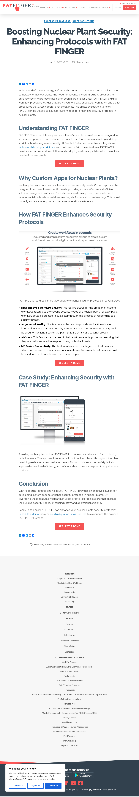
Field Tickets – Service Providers (69, 681)
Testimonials (69, 677)
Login (118, 8)
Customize (18, 786)
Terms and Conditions (69, 641)
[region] (35, 778)
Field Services (69, 737)
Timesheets (69, 690)
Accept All (53, 786)
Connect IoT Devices (69, 597)
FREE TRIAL (129, 8)
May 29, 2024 (82, 62)
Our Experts (70, 630)
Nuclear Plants (84, 545)
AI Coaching (70, 602)
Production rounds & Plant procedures (69, 732)
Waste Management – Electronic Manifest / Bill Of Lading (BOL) (70, 714)
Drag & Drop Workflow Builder (69, 579)
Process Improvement (57, 21)
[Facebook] (80, 783)
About (105, 8)
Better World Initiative (69, 613)
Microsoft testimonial (70, 672)
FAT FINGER (70, 545)
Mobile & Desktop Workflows (69, 584)
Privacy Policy (69, 647)
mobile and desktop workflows (37, 147)
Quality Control (69, 718)
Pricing (82, 8)
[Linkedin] (66, 783)
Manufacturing (69, 741)
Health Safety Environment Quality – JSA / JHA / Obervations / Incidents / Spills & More (69, 695)
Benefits (44, 8)
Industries (70, 8)
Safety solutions (84, 21)
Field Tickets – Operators (69, 686)
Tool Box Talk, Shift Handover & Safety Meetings (69, 709)
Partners (69, 624)
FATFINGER (62, 62)
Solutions (57, 8)
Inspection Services (69, 746)
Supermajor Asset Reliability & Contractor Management (69, 667)
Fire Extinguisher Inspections (69, 700)
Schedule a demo (29, 514)
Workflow (69, 588)
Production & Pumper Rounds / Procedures (69, 727)
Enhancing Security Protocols (48, 545)
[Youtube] (73, 783)
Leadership (69, 619)
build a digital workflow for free (68, 514)
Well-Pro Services (69, 663)
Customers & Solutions (69, 658)
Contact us (69, 652)
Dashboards (69, 593)
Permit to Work (69, 704)
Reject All (35, 786)
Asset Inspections (69, 723)
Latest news (94, 8)
